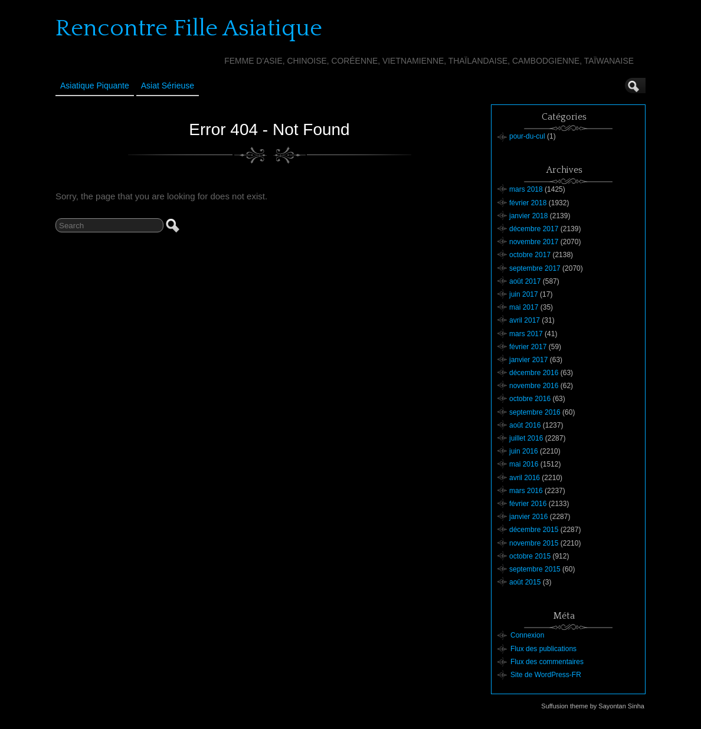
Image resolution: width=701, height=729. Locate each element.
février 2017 (527, 347)
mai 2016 (523, 464)
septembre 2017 (535, 268)
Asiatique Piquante (94, 85)
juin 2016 (523, 451)
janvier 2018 (528, 216)
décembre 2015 (533, 530)
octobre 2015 (530, 556)
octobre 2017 (530, 255)
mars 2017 (526, 334)
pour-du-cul (527, 136)
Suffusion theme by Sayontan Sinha (592, 706)
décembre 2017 (533, 229)
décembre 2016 (533, 373)
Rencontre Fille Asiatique (188, 28)
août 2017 (525, 281)
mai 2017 (523, 307)
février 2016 (527, 504)
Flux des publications (543, 649)
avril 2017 (524, 320)
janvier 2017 (528, 360)
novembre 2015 (533, 543)
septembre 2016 (535, 412)
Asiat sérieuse (167, 85)
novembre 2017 (533, 242)
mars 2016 (526, 491)
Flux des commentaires (547, 662)
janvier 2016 (528, 517)
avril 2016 (524, 478)
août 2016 (525, 425)
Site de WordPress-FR (545, 675)
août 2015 (525, 582)
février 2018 (527, 203)
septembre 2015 (535, 569)
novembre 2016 (533, 386)
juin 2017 (523, 294)
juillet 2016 (526, 438)
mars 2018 (526, 189)
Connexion (527, 635)
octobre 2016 (530, 399)
